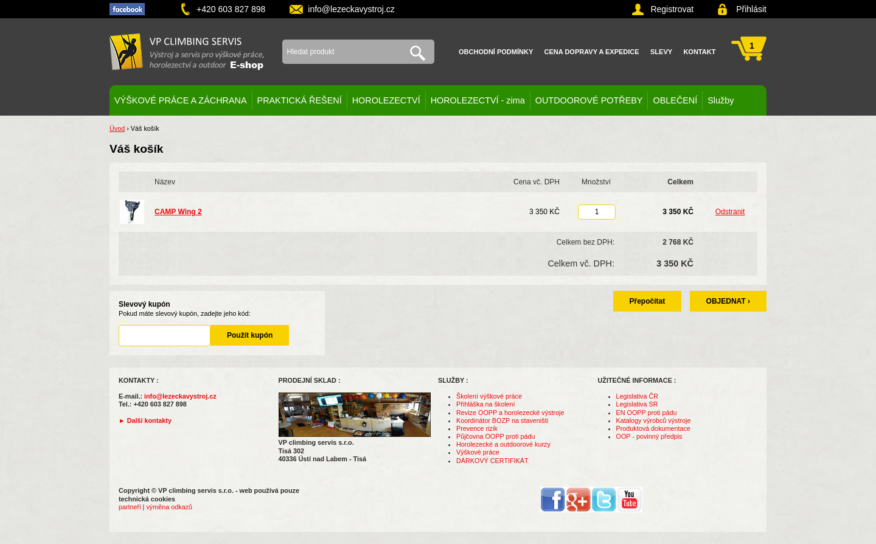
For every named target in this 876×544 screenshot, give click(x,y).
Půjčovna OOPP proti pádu (495, 436)
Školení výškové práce (489, 396)
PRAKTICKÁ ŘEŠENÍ (299, 100)
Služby (720, 100)
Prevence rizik (477, 428)
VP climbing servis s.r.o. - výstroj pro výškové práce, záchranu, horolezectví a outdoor (186, 51)
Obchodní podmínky (496, 51)
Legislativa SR (637, 404)
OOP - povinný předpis (649, 436)
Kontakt (699, 51)
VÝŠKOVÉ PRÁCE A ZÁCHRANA (180, 100)
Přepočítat (648, 301)
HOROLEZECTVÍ (386, 100)
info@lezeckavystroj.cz (351, 9)
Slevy (661, 51)
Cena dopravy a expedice (591, 51)
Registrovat (671, 9)
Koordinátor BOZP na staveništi (502, 420)
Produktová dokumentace (653, 428)
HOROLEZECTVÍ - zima (478, 100)
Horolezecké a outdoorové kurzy (503, 444)
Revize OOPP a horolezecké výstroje (510, 412)
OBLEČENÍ (675, 100)
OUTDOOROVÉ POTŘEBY (589, 100)
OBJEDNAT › (728, 301)
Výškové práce (477, 452)
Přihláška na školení (485, 404)
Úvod (117, 128)
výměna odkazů (169, 507)
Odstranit (730, 211)
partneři (130, 507)
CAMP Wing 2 (178, 211)
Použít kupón (250, 335)
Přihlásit (751, 9)
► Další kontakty (145, 420)
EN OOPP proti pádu (646, 412)
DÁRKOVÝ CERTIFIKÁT (492, 460)
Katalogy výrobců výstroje (653, 420)
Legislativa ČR (637, 396)
